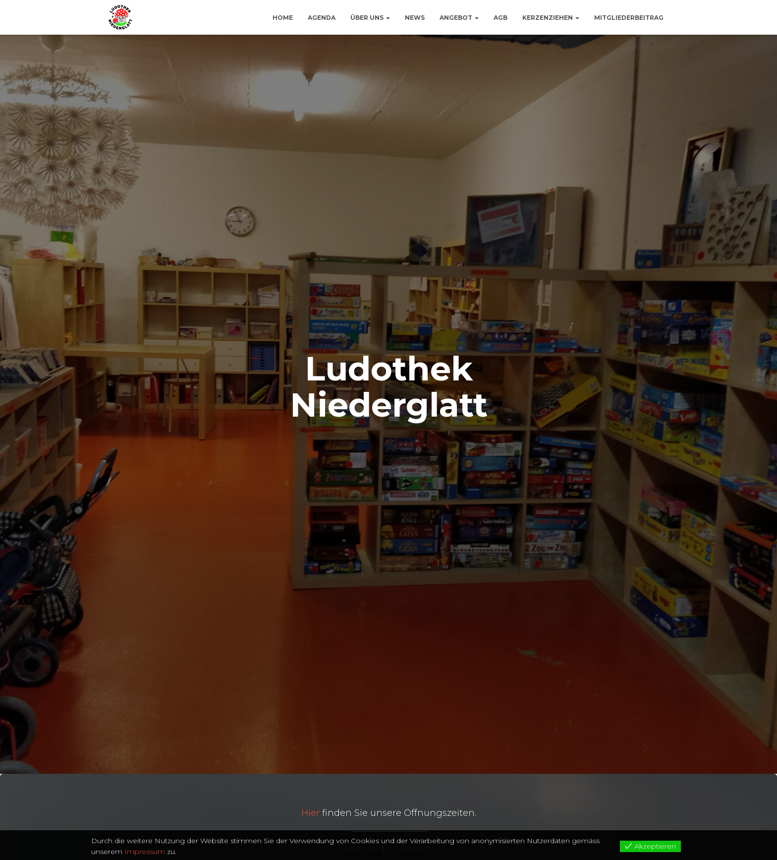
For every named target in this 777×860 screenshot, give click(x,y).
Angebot (459, 17)
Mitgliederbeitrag (629, 17)
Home (283, 17)
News (415, 17)
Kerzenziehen (550, 17)
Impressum (144, 851)
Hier (310, 812)
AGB (500, 17)
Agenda (321, 17)
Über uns (370, 17)
